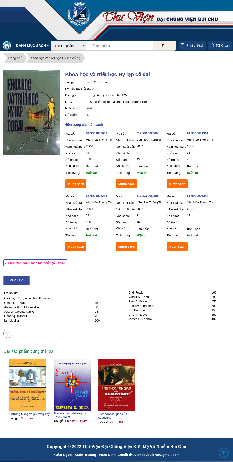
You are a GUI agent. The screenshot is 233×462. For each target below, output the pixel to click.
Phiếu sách (195, 45)
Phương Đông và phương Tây (29, 414)
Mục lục (17, 280)
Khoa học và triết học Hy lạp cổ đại (55, 58)
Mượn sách (76, 184)
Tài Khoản (223, 45)
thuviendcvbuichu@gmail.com (154, 455)
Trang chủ (15, 58)
